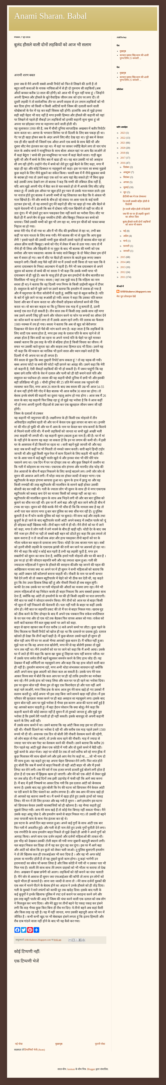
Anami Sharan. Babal (50, 16)
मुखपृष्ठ (123, 51)
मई (125, 231)
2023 (123, 133)
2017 (123, 157)
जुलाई (126, 187)
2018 (123, 153)
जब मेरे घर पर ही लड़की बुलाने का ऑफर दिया (136, 215)
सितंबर (126, 177)
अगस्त (126, 182)
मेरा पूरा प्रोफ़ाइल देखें (126, 296)
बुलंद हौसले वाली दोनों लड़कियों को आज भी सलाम (137, 223)
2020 (123, 148)
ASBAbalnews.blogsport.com (135, 291)
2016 (123, 163)
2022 (123, 137)
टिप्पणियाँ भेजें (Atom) (34, 1049)
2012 (123, 272)
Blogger (91, 1069)
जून (125, 192)
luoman (71, 1069)
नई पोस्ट (19, 1044)
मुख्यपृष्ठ (58, 1044)
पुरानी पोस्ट (100, 1044)
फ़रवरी (126, 246)
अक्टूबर (127, 172)
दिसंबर (126, 167)
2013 (123, 267)
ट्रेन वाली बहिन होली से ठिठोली (136, 209)
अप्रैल (126, 236)
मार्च (125, 241)
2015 (123, 257)
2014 (123, 262)
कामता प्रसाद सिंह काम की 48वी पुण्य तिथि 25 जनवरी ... (134, 57)
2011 (123, 277)
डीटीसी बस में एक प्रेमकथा (134, 196)
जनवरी (126, 251)
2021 (123, 142)
